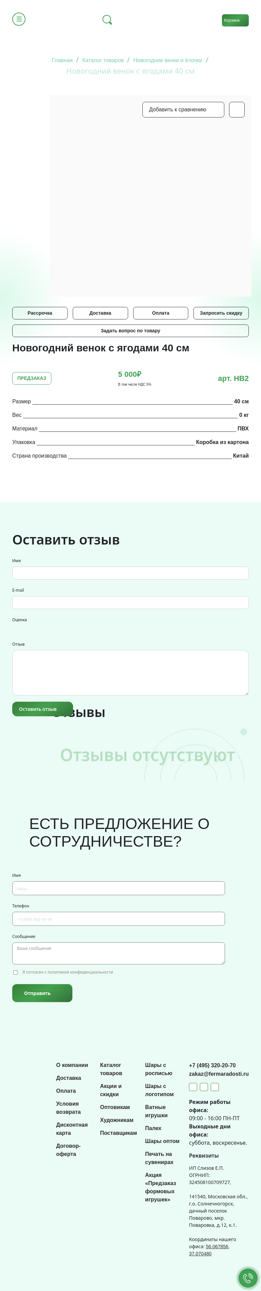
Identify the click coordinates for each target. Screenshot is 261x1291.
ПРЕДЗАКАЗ (31, 378)
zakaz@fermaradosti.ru (219, 1074)
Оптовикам (115, 1107)
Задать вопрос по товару (130, 330)
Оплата (161, 313)
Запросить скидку (221, 313)
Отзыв (18, 644)
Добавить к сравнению (177, 109)
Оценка (19, 620)
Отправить (37, 993)
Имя (16, 561)
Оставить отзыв (38, 709)
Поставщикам (118, 1133)
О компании (72, 1065)
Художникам (116, 1120)
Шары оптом (162, 1141)
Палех (153, 1128)
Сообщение (23, 936)
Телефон (20, 906)
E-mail (18, 590)
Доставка (100, 313)
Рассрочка (40, 313)
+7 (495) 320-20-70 (212, 1065)
